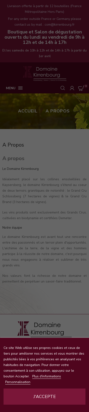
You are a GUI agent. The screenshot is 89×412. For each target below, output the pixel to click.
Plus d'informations (46, 376)
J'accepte (44, 396)
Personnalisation (17, 382)
